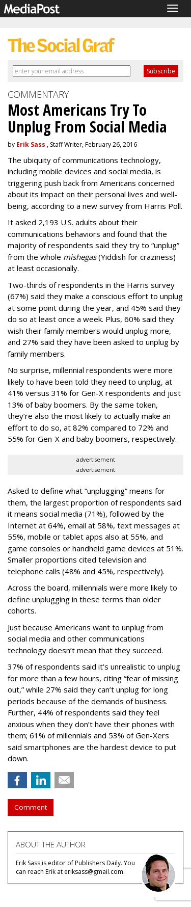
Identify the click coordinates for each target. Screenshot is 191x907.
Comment (30, 807)
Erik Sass (30, 144)
